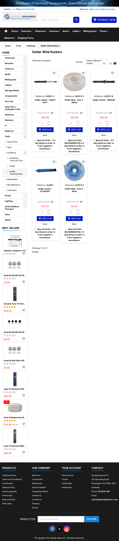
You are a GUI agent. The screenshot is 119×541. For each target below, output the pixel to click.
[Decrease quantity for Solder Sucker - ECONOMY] (48, 213)
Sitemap (36, 503)
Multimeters (12, 179)
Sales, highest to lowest (96, 62)
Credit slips (67, 483)
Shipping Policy (26, 38)
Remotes (26, 31)
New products (8, 499)
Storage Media (12, 90)
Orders (65, 479)
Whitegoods (89, 31)
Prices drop (7, 495)
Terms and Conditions (12, 479)
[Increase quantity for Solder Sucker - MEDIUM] (107, 121)
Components (11, 96)
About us (36, 475)
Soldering (11, 153)
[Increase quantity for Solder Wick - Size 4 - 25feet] (77, 121)
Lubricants (12, 190)
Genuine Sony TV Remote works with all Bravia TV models (15, 304)
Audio (65, 31)
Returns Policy (8, 487)
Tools (7, 136)
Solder (12, 166)
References (37, 483)
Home (14, 31)
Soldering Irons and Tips (16, 159)
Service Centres (39, 487)
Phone (103, 31)
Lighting (9, 201)
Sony (7, 214)
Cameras (54, 31)
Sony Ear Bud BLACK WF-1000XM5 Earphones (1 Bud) (15, 332)
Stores (35, 507)
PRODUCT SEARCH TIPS (15, 251)
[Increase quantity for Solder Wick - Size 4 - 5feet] (77, 210)
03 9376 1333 (28, 9)
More (46, 135)
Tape (9, 147)
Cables (75, 31)
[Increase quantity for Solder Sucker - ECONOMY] (48, 210)
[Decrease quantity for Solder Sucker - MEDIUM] (107, 124)
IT (6, 125)
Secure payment (9, 491)
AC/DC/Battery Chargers (12, 207)
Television (40, 31)
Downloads (7, 483)
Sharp (8, 220)
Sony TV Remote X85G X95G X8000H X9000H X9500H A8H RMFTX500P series (15, 446)
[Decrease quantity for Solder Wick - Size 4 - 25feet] (77, 124)
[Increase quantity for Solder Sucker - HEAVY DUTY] (48, 121)
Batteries (9, 38)
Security (9, 101)
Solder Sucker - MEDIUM (104, 100)
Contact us (37, 499)
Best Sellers (10, 228)
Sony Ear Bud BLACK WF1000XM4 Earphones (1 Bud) (15, 275)
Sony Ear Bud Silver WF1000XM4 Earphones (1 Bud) (15, 361)
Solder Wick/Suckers (16, 172)
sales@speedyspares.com (105, 499)
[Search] (59, 20)
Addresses (67, 487)
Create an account (106, 9)
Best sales (7, 503)
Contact (7, 9)
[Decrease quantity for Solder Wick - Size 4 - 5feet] (77, 213)
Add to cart (45, 129)
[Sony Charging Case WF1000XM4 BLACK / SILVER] (15, 402)
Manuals (9, 120)
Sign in (92, 9)
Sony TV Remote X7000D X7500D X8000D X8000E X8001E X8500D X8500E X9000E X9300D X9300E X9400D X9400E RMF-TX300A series (15, 389)
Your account (71, 468)
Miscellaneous (13, 185)
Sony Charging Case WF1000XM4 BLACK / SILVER (15, 417)
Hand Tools (12, 142)
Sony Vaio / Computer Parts (12, 108)
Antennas (9, 115)
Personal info (68, 475)
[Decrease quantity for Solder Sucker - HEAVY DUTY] (48, 124)
